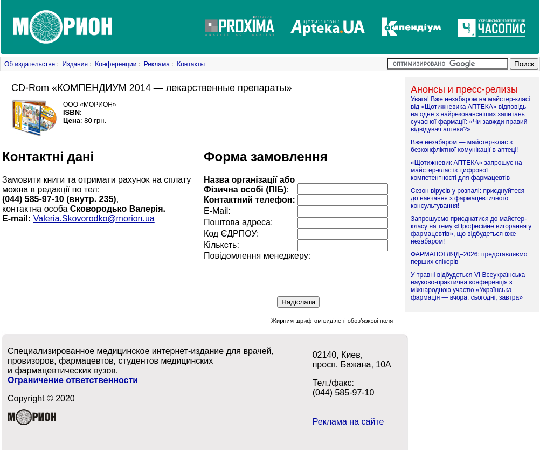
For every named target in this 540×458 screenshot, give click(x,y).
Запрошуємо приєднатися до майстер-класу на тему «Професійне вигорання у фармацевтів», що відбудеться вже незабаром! (471, 230)
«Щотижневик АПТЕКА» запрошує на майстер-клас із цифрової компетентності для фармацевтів (466, 170)
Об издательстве (29, 64)
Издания (75, 64)
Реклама (157, 64)
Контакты (191, 64)
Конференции (115, 64)
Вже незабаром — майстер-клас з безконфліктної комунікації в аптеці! (464, 146)
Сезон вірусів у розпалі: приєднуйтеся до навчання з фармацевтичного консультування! (467, 198)
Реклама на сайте (348, 428)
